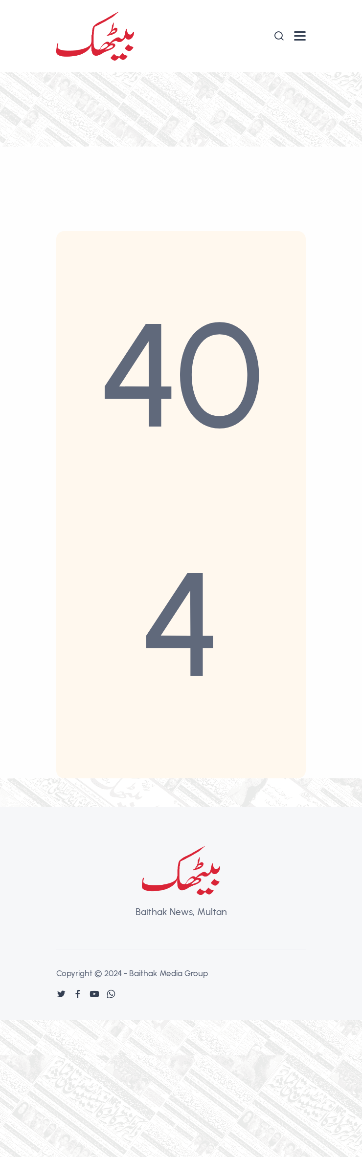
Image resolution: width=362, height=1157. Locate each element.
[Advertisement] (181, 145)
